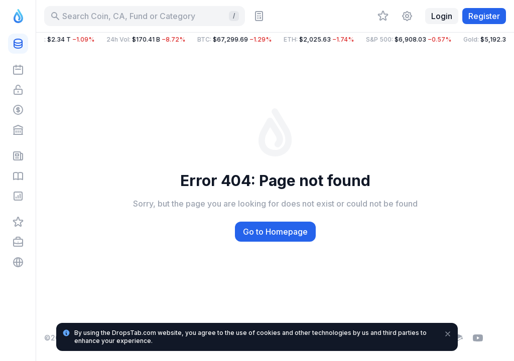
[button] (275, 40)
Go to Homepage (275, 232)
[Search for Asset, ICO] (144, 16)
